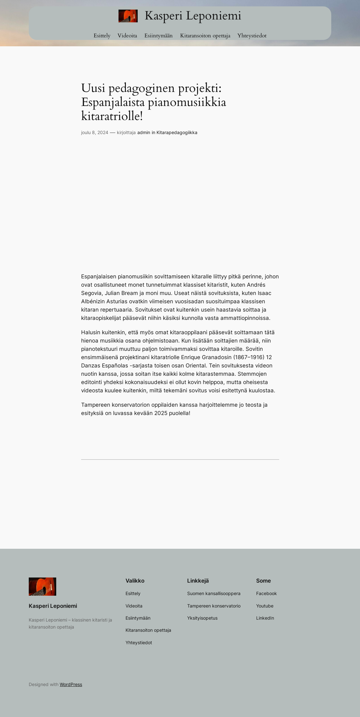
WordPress (71, 684)
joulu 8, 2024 (94, 132)
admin (143, 132)
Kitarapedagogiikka (177, 132)
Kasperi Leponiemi (193, 15)
